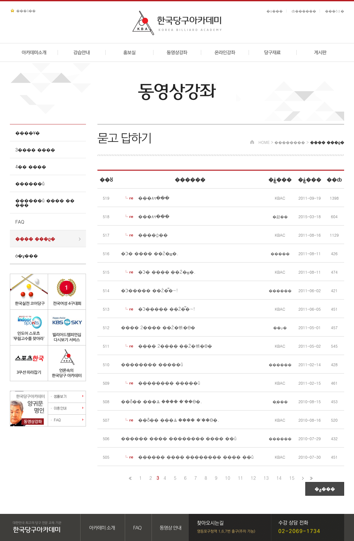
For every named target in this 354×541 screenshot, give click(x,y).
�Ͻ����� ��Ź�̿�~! (149, 290)
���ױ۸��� (153, 198)
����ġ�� (153, 235)
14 (278, 478)
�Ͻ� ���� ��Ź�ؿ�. (149, 253)
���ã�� (26, 10)
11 (240, 478)
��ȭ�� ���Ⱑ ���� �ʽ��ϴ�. (161, 401)
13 (266, 478)
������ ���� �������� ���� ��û (179, 438)
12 (253, 478)
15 (291, 478)
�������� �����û (152, 364)
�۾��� (325, 488)
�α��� (274, 11)
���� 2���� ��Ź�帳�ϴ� (158, 327)
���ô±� (334, 11)
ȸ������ (304, 11)
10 (227, 478)
